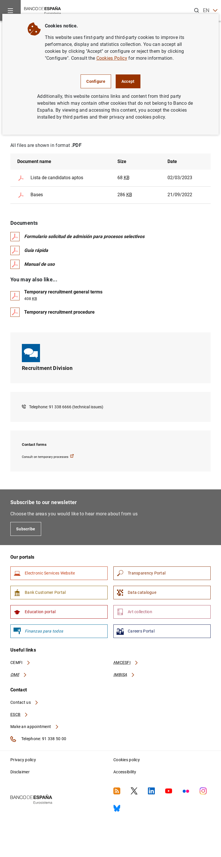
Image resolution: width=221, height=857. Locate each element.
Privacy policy (23, 759)
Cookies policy (126, 759)
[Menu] (10, 10)
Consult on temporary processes (48, 456)
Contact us (24, 702)
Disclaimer (20, 772)
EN (210, 10)
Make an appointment (34, 726)
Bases (30, 195)
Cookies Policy (111, 58)
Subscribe (25, 529)
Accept (128, 81)
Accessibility (124, 772)
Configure (95, 81)
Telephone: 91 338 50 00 (38, 739)
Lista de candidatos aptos (50, 178)
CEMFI (20, 662)
